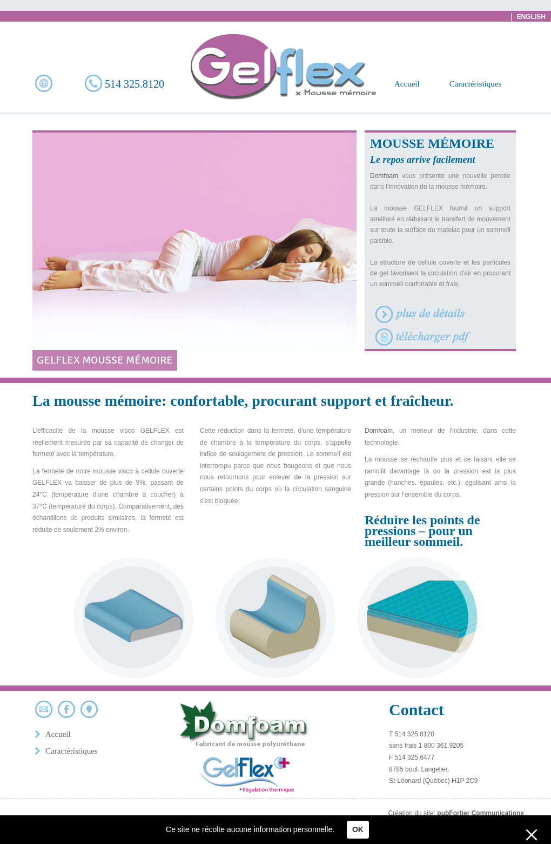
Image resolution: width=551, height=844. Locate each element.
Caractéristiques (475, 84)
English (531, 17)
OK (358, 829)
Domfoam (384, 176)
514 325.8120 (124, 83)
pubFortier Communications (480, 813)
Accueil (407, 84)
